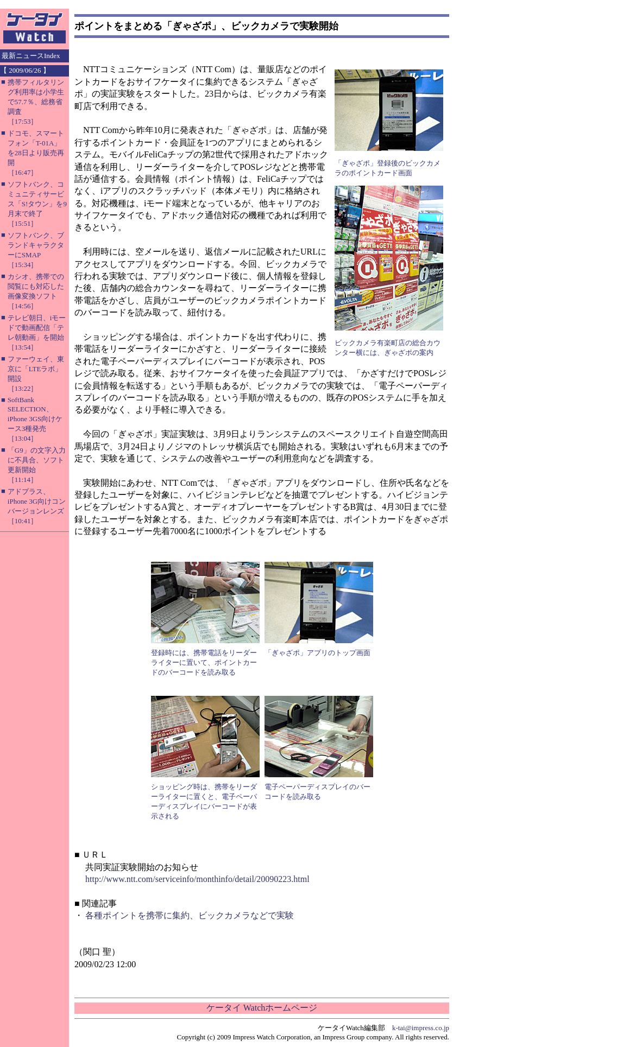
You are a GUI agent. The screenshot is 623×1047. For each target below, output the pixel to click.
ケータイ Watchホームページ (261, 1007)
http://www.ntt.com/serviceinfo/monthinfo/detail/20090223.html (197, 879)
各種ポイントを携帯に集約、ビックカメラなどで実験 (189, 915)
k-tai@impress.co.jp (420, 1028)
